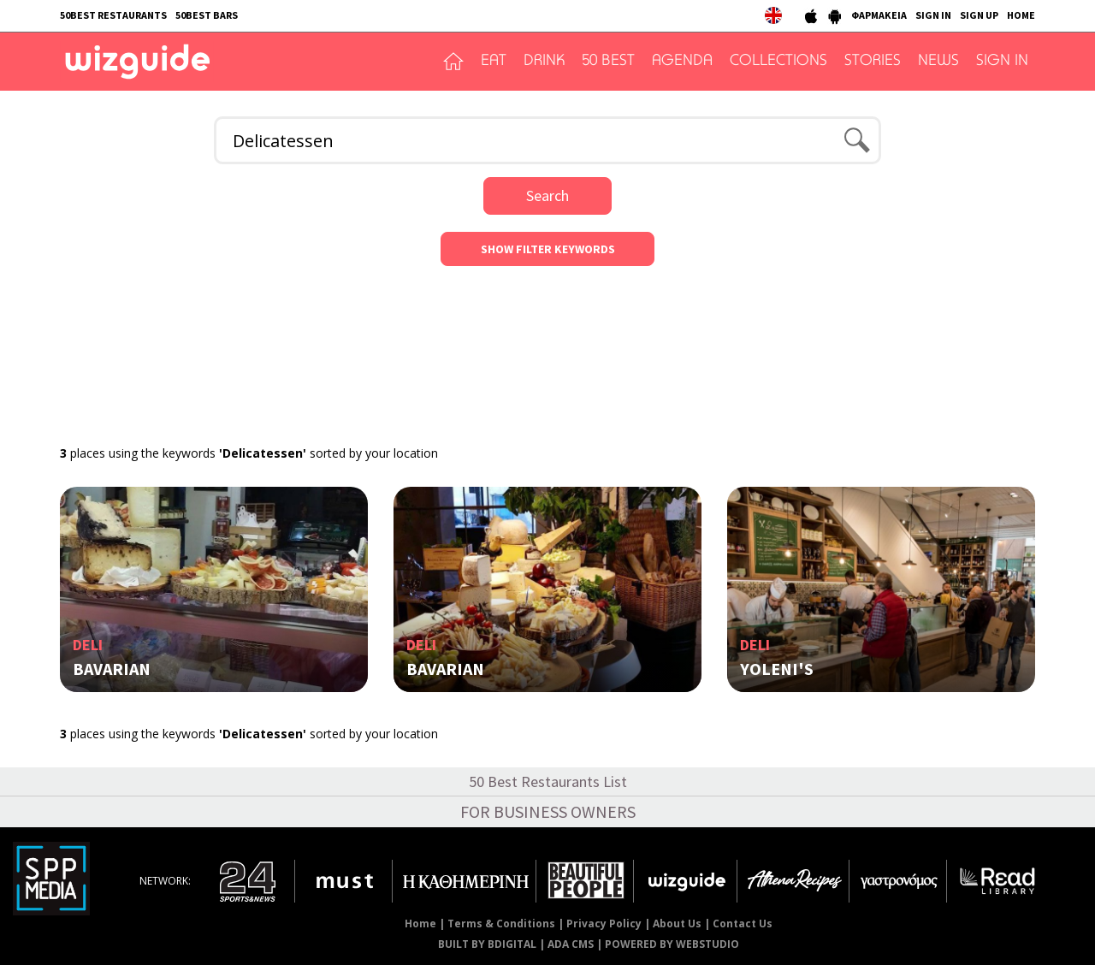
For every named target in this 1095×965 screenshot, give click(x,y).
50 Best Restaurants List (548, 781)
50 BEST (608, 61)
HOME (1021, 15)
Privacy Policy (604, 923)
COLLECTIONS (778, 61)
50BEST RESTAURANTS (113, 15)
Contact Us (742, 923)
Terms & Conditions (501, 923)
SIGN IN (933, 15)
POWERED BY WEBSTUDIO (672, 944)
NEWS (938, 61)
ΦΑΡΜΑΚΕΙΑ (879, 15)
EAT (493, 61)
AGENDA (682, 61)
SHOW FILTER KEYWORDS (548, 249)
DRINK (544, 61)
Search (547, 195)
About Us (677, 923)
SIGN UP (979, 15)
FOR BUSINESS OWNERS (548, 811)
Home (420, 923)
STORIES (872, 61)
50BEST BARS (206, 15)
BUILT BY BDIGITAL (487, 944)
